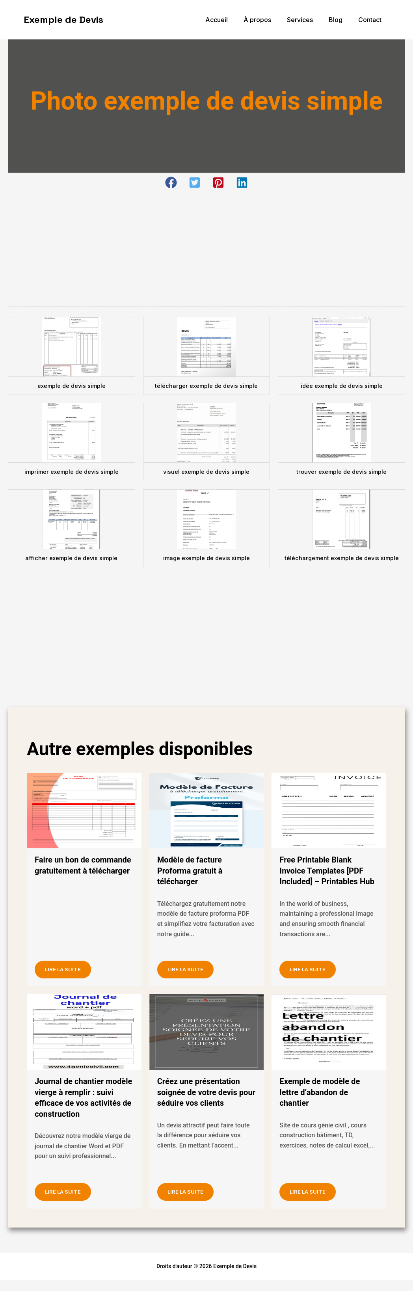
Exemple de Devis (63, 19)
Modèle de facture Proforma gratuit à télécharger (193, 870)
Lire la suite (70, 978)
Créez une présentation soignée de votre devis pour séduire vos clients (203, 1103)
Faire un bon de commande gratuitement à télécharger (83, 870)
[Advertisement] (206, 247)
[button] (171, 182)
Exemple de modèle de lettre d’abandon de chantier (323, 1103)
